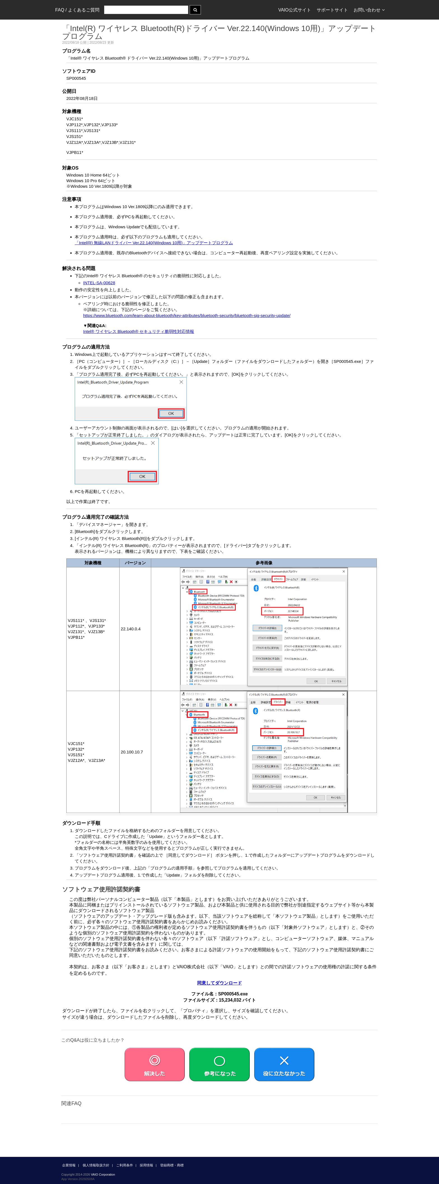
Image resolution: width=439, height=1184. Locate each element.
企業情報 (69, 1165)
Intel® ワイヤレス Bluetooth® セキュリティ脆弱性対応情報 (138, 331)
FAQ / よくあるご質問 (77, 10)
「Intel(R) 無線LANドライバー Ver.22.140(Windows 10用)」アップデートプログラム (154, 242)
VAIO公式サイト (294, 10)
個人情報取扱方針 (96, 1165)
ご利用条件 (124, 1165)
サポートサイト (332, 10)
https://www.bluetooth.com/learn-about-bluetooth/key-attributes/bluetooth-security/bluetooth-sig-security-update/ (186, 315)
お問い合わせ (369, 10)
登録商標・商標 (172, 1165)
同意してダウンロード (219, 983)
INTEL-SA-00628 (99, 282)
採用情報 (146, 1165)
